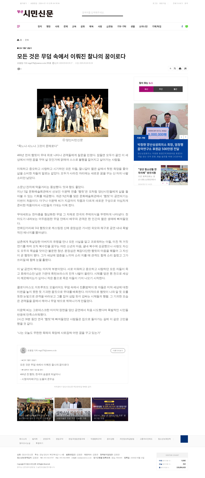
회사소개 (23, 439)
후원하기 (39, 443)
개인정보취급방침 (127, 439)
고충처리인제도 (146, 439)
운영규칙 (46, 439)
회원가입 (162, 3)
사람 (100, 26)
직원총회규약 (96, 439)
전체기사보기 (178, 3)
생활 (133, 26)
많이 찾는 (146, 83)
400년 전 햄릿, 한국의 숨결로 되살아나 (40, 372)
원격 (186, 3)
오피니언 (143, 26)
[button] (186, 137)
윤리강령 (110, 439)
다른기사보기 (118, 351)
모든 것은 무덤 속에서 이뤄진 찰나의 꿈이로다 (44, 362)
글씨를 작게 (170, 68)
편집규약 (59, 439)
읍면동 (109, 26)
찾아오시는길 (24, 443)
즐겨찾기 (23, 3)
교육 (74, 26)
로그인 (155, 3)
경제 (65, 26)
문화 (83, 26)
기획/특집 (156, 26)
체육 (91, 26)
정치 (40, 26)
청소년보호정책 (164, 439)
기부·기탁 (121, 26)
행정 (48, 26)
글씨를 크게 (174, 68)
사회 (57, 26)
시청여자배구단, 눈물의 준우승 (38, 379)
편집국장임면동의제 (77, 439)
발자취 (35, 439)
